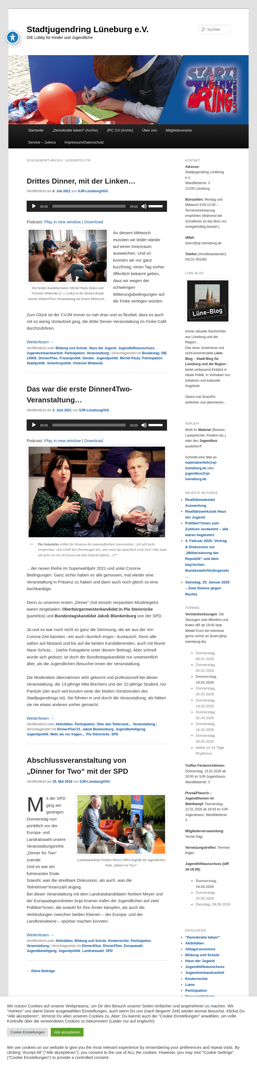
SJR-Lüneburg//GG (93, 191)
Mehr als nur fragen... (67, 734)
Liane (190, 984)
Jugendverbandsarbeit (45, 353)
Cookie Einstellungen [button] (27, 1032)
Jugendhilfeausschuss (136, 348)
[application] (97, 206)
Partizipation (75, 353)
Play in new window (62, 221)
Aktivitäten (64, 724)
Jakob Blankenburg (98, 729)
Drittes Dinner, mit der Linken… (81, 181)
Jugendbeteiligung (130, 729)
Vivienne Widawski (88, 363)
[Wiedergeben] (34, 206)
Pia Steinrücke (98, 734)
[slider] (89, 206)
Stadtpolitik (36, 363)
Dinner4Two (48, 358)
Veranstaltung (98, 353)
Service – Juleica (41, 142)
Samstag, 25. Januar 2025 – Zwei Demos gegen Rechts (207, 588)
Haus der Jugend (102, 348)
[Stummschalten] (144, 206)
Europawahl (133, 946)
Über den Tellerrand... (114, 724)
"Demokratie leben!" (202, 937)
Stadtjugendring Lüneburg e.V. (88, 29)
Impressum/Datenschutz (84, 142)
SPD (114, 734)
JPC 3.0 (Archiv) (120, 130)
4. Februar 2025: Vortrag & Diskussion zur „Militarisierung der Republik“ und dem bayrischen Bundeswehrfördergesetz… (207, 558)
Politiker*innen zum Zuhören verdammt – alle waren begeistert (206, 529)
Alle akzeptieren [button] (67, 1032)
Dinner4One (91, 946)
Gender (88, 358)
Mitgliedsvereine (179, 130)
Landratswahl (93, 951)
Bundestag (150, 353)
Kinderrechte (118, 941)
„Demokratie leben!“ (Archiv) (75, 130)
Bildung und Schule (71, 348)
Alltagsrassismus (200, 949)
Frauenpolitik (69, 358)
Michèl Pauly (130, 358)
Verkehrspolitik (59, 363)
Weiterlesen (40, 341)
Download (93, 221)
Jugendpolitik (107, 358)
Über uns (149, 130)
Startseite (35, 130)
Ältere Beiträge (41, 971)
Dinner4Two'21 (68, 729)
